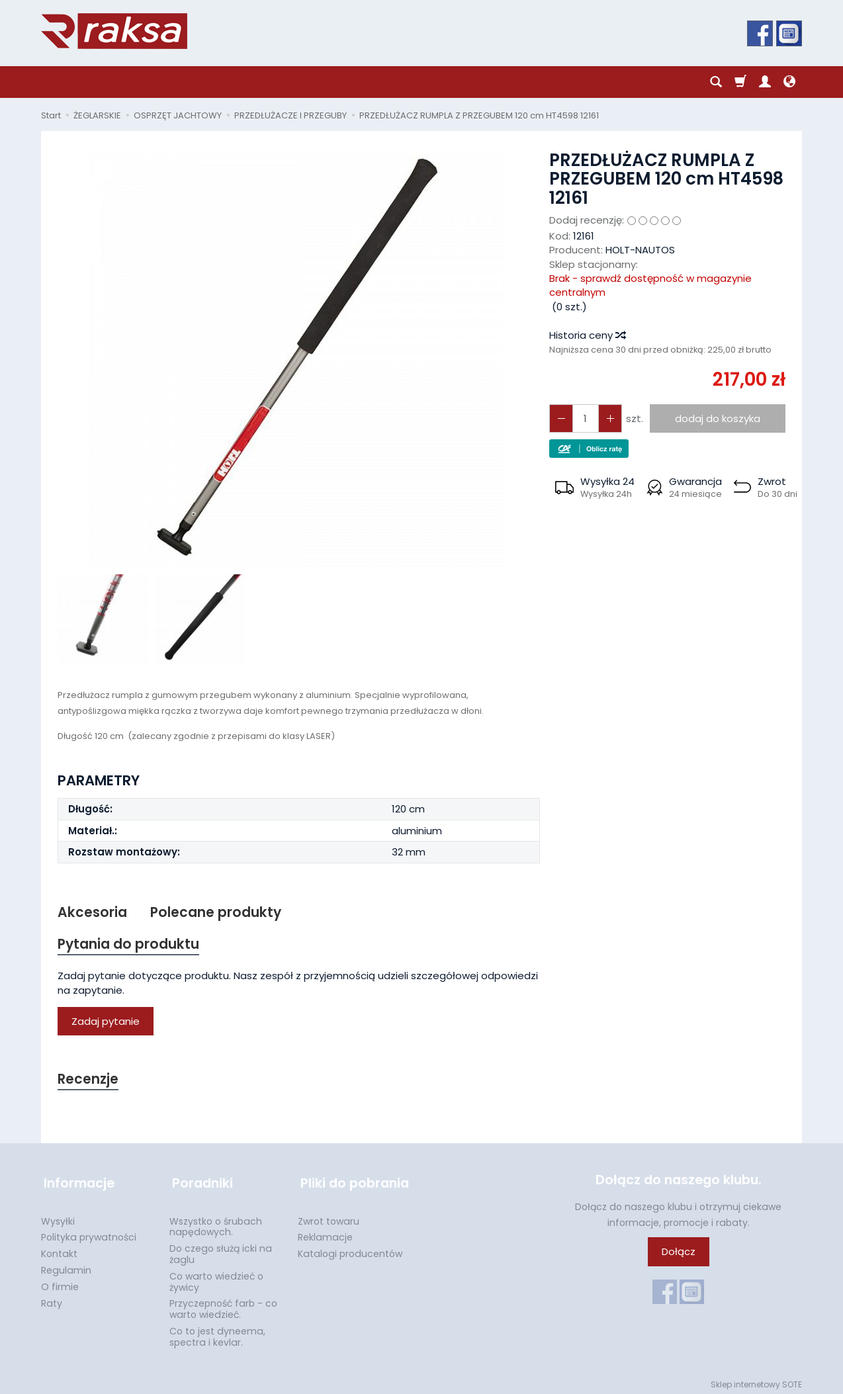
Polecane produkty (216, 912)
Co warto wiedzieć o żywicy (216, 1278)
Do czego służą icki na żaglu (220, 1250)
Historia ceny (587, 335)
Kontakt (59, 1249)
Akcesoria (92, 912)
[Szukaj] (716, 82)
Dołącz (678, 1253)
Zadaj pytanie (105, 1022)
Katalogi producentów (350, 1249)
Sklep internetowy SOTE (756, 1380)
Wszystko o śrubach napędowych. (215, 1223)
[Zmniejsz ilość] (608, 418)
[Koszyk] (740, 82)
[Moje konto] (764, 82)
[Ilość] (584, 418)
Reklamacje (325, 1233)
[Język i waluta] (789, 82)
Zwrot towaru (328, 1217)
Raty (51, 1299)
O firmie (60, 1282)
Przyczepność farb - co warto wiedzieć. (223, 1305)
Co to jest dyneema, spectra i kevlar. (217, 1333)
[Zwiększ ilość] (560, 418)
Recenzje (89, 1080)
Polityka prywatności (88, 1233)
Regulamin (66, 1266)
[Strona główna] (114, 31)
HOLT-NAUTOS (640, 250)
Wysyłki (58, 1217)
